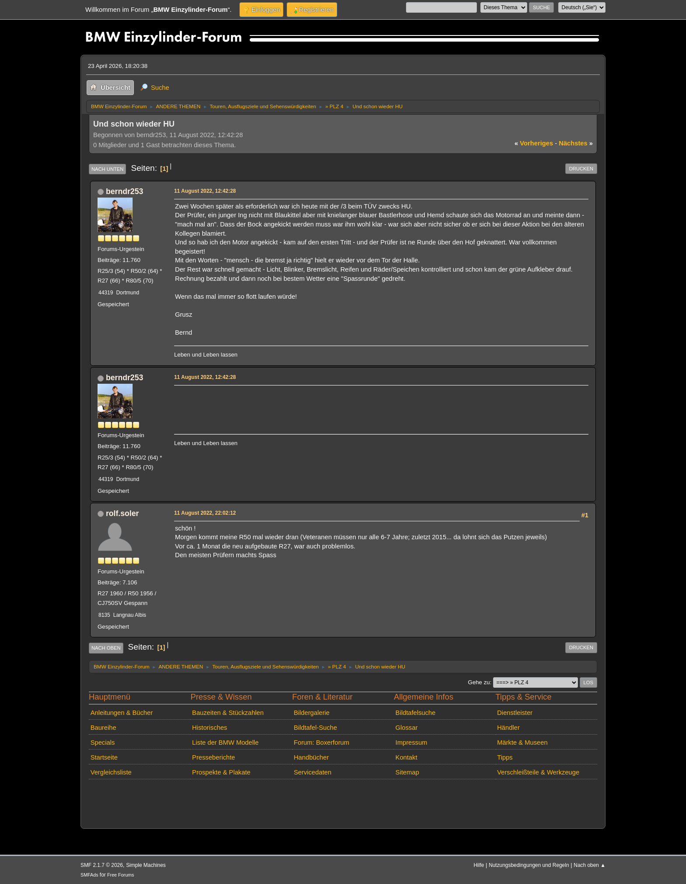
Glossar (407, 727)
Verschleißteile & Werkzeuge (538, 772)
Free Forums (120, 874)
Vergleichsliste (111, 772)
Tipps (504, 757)
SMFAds (89, 874)
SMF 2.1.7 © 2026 (101, 865)
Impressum (411, 742)
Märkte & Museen (522, 742)
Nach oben (106, 648)
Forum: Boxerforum (321, 742)
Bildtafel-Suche (315, 727)
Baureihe (103, 727)
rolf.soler (122, 513)
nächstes (576, 143)
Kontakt (406, 757)
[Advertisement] (334, 401)
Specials (103, 742)
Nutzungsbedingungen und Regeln (529, 865)
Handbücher (311, 757)
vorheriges (533, 143)
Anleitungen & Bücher (122, 712)
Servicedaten (312, 772)
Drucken (581, 168)
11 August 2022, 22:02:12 (205, 513)
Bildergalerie (311, 712)
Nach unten (107, 169)
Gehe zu (479, 682)
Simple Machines (146, 865)
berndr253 (124, 191)
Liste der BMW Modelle (225, 742)
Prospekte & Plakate (221, 772)
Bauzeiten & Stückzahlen (228, 712)
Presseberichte (213, 757)
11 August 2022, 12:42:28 (205, 191)
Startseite (104, 757)
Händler (508, 727)
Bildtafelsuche (416, 712)
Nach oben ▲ (590, 865)
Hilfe (479, 865)
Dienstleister (514, 712)
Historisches (209, 727)
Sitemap (407, 772)
